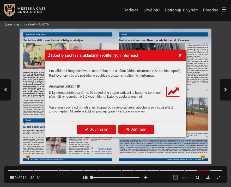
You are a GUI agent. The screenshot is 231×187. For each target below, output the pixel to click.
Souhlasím (96, 129)
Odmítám (136, 129)
